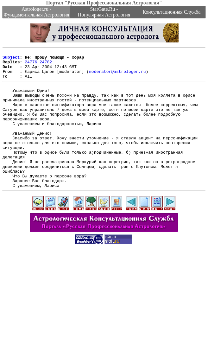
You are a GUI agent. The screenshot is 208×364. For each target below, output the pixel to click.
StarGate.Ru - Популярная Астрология (104, 11)
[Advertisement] (105, 319)
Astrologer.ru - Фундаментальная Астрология (36, 11)
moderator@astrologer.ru (117, 76)
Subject (11, 59)
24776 (31, 64)
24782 (46, 64)
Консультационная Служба (171, 12)
